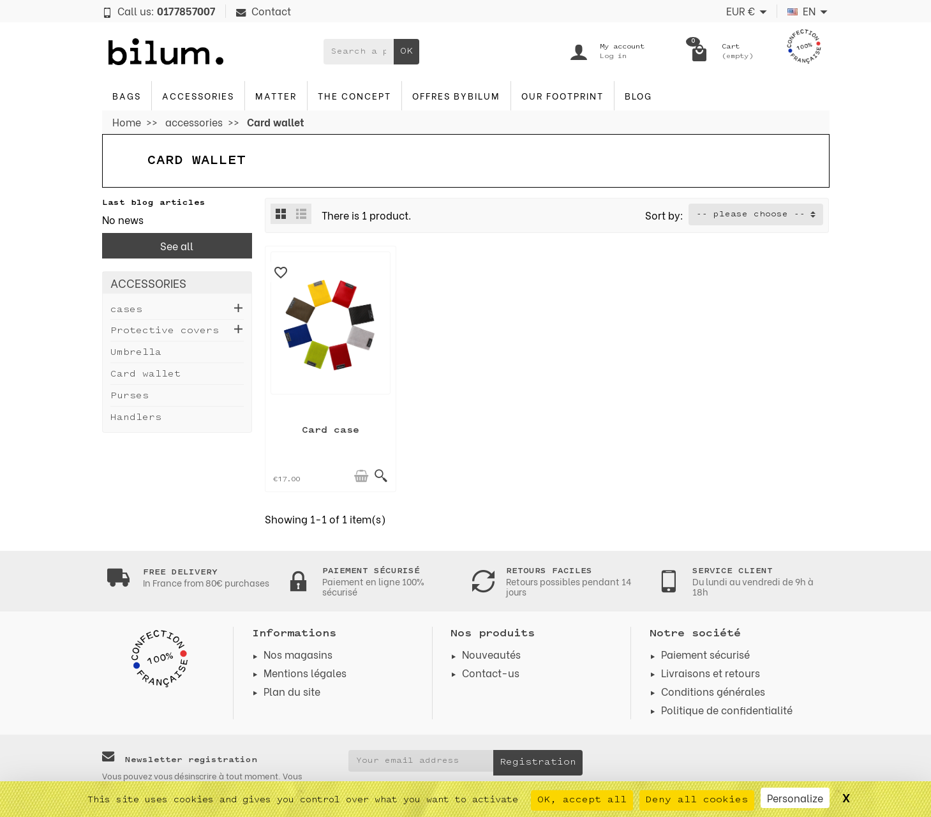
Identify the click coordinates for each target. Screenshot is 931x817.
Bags (126, 95)
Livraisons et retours (710, 672)
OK (406, 51)
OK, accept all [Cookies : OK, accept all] (582, 800)
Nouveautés (491, 654)
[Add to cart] (361, 476)
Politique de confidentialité (727, 709)
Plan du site (292, 691)
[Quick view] (381, 476)
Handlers (135, 418)
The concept (354, 95)
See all (176, 245)
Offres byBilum (456, 95)
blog (638, 95)
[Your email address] (420, 761)
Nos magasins (298, 654)
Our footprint (562, 95)
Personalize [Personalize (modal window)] (795, 797)
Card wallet (145, 374)
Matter (276, 95)
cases (126, 310)
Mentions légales (305, 672)
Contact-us (490, 672)
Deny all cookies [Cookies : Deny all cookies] (697, 800)
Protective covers (164, 331)
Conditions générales (713, 691)
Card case (330, 430)
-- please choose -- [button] (750, 214)
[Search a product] (359, 51)
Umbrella (135, 352)
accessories (198, 95)
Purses (129, 396)
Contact (263, 10)
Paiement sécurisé (705, 654)
